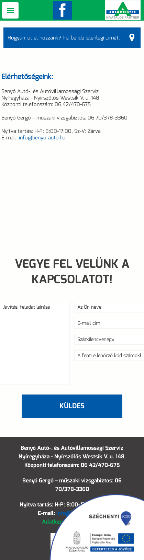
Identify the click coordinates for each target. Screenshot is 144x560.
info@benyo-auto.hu (42, 137)
